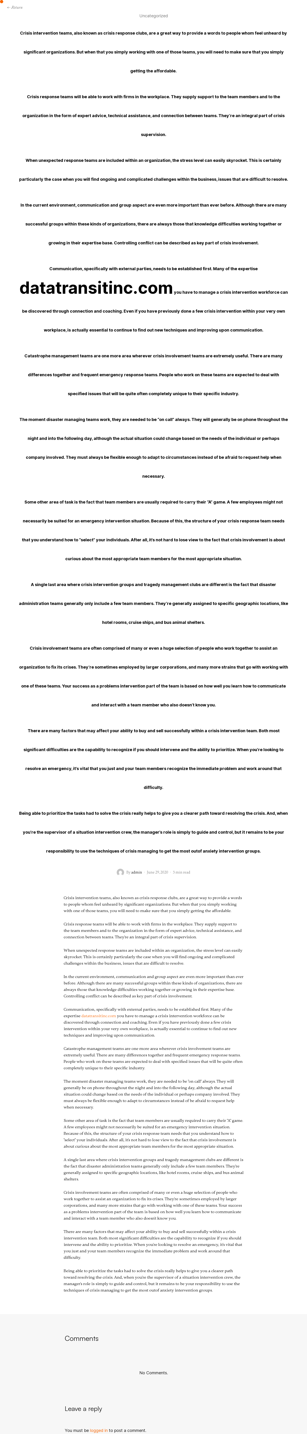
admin (136, 872)
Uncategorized (153, 16)
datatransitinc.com (96, 288)
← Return (15, 7)
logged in (99, 1430)
